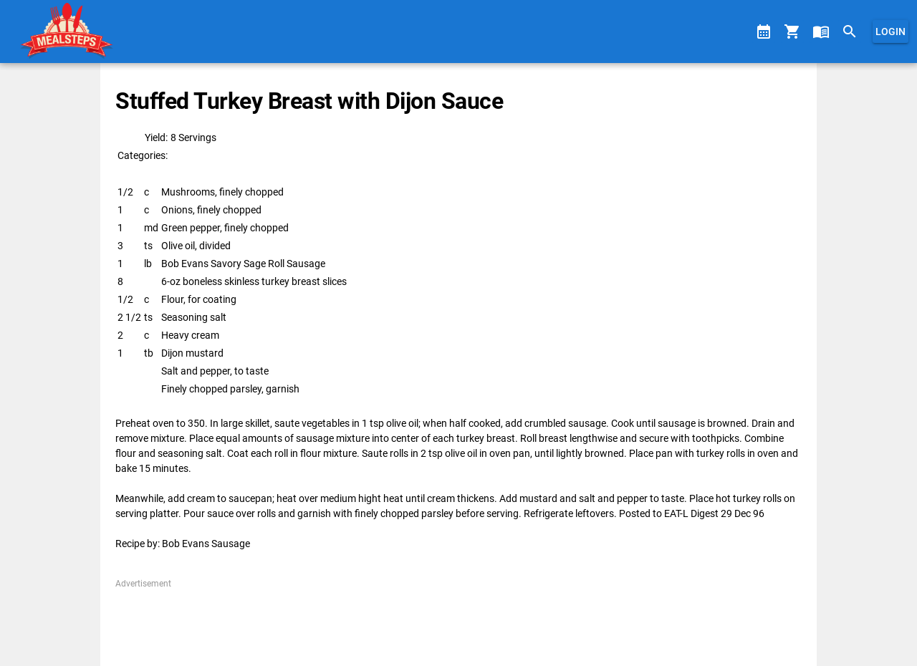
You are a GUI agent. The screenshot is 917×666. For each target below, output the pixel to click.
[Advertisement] (458, 622)
